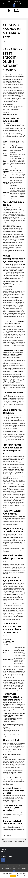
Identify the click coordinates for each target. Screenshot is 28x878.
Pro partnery (5, 868)
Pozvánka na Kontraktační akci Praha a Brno (7, 841)
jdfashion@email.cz (20, 3)
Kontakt (24, 868)
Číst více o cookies (22, 875)
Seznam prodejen (13, 866)
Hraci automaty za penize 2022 (10, 114)
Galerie (21, 866)
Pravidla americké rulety (8, 104)
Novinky (3, 851)
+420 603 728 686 (8, 3)
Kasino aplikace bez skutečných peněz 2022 (13, 106)
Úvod (6, 866)
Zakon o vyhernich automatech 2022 (11, 109)
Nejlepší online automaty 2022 (10, 107)
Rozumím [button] (13, 875)
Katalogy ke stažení (15, 868)
